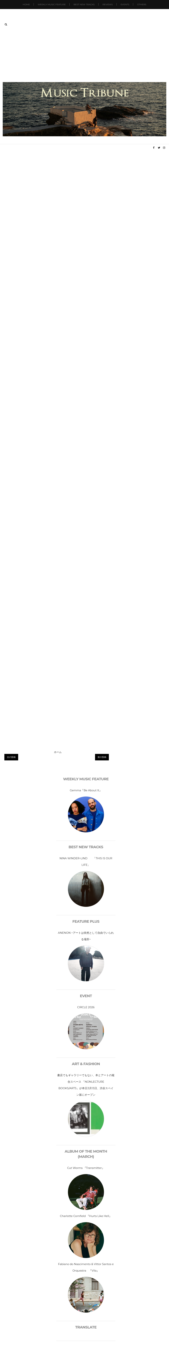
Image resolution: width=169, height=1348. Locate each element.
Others (141, 4)
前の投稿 (102, 757)
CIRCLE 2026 (86, 1007)
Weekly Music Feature (52, 4)
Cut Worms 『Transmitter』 (85, 1168)
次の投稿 (11, 757)
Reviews (107, 4)
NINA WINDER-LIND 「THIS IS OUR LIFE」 (85, 861)
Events (125, 4)
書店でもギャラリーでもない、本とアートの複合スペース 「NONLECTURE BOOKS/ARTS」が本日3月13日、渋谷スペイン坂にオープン (85, 1084)
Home (26, 4)
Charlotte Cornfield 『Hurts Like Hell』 (86, 1216)
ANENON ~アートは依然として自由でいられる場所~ (86, 936)
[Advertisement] (84, 55)
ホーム (58, 752)
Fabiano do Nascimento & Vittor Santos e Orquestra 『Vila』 (86, 1267)
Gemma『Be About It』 (86, 790)
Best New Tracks (84, 4)
